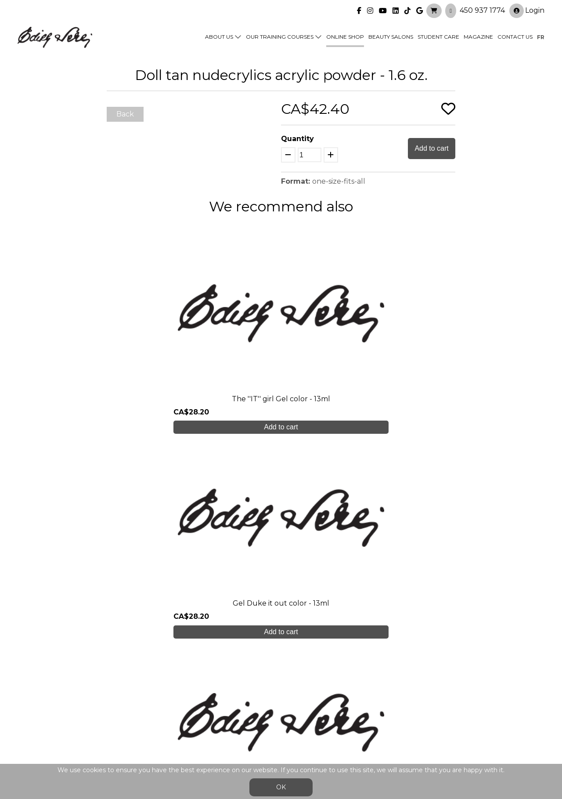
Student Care (438, 36)
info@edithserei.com (184, 738)
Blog (156, 720)
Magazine (478, 36)
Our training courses (279, 36)
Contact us (515, 36)
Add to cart (431, 148)
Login (526, 9)
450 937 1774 (482, 9)
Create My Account (281, 613)
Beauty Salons (390, 36)
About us (219, 36)
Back (125, 114)
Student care (171, 702)
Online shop (345, 36)
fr (540, 36)
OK (281, 787)
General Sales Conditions (256, 742)
